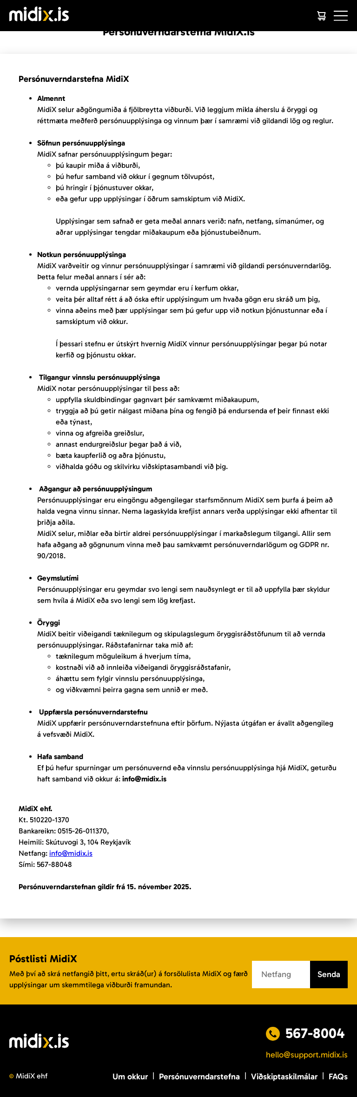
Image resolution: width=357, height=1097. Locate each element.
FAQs (338, 1076)
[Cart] (321, 15)
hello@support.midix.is (307, 1055)
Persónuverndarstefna (199, 1076)
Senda (328, 974)
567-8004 (315, 1033)
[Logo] (39, 16)
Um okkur (130, 1076)
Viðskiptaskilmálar (284, 1076)
